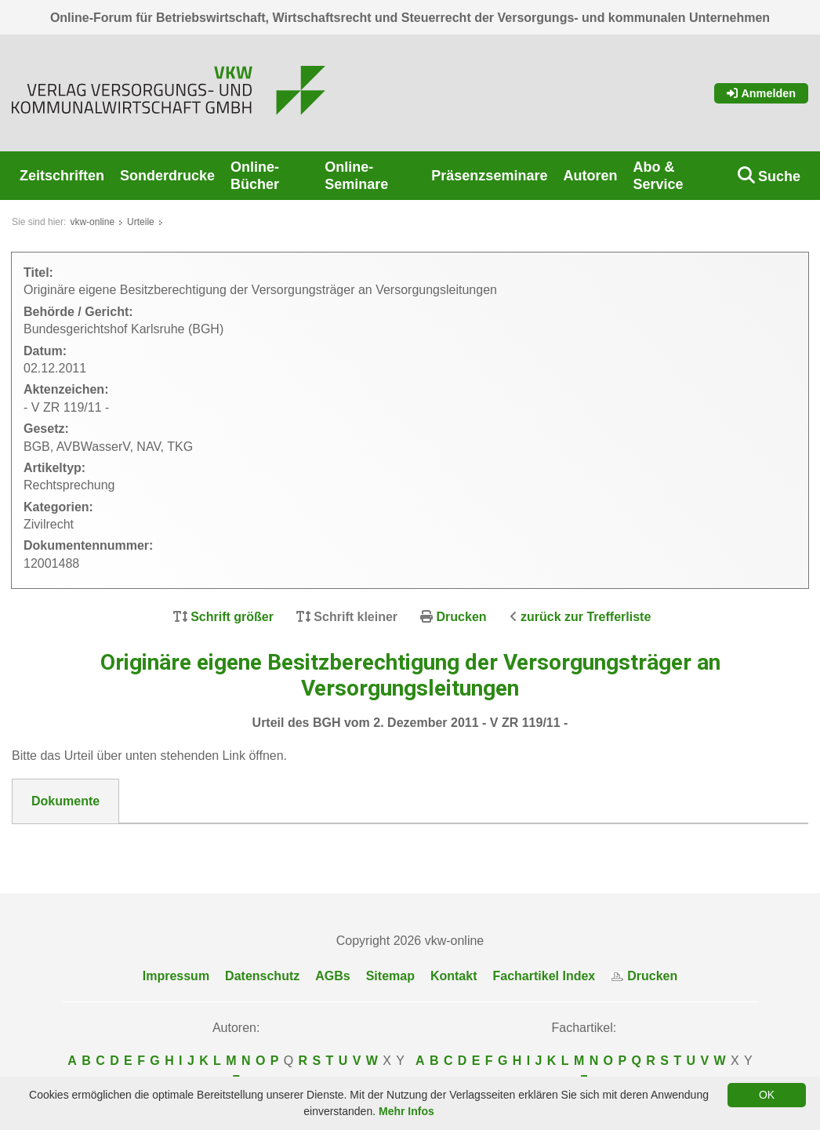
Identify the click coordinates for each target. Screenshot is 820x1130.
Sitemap (390, 976)
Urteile (140, 221)
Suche (779, 176)
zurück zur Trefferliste (586, 616)
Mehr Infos (406, 1111)
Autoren (590, 175)
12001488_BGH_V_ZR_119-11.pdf (131, 843)
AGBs (332, 976)
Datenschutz (262, 976)
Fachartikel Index (544, 976)
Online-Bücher (254, 175)
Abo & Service (658, 175)
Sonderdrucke (167, 175)
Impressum (176, 976)
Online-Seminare (356, 175)
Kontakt (453, 976)
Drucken (462, 616)
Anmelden (761, 93)
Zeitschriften (62, 175)
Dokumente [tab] (65, 801)
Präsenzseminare (489, 175)
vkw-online (92, 221)
